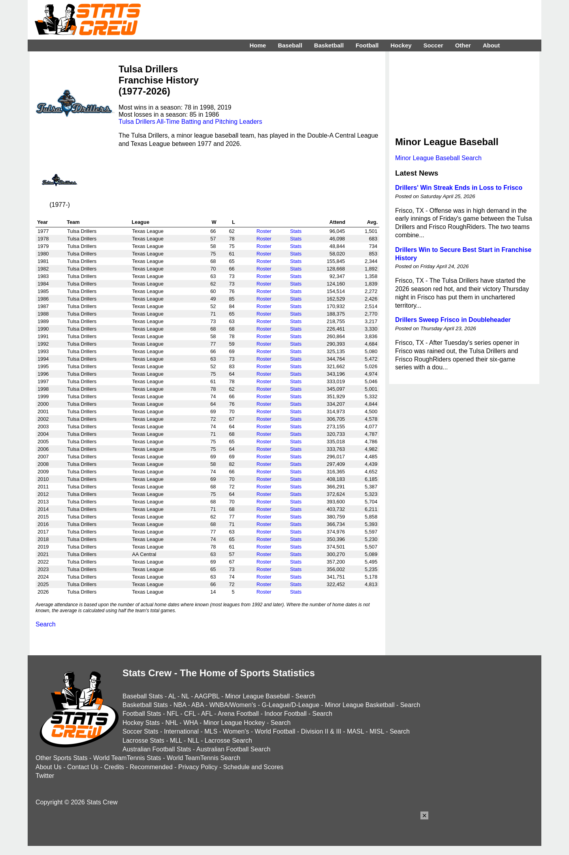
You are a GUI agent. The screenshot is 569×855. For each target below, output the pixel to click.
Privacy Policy (198, 767)
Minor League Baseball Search (438, 158)
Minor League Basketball (359, 705)
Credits (114, 767)
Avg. (372, 222)
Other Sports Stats (62, 758)
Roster (263, 231)
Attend (337, 222)
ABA (197, 705)
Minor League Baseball (257, 696)
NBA (179, 705)
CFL (190, 713)
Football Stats (141, 713)
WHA (190, 722)
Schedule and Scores (253, 767)
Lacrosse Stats (143, 740)
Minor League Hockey (234, 722)
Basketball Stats (145, 705)
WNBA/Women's (232, 705)
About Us (49, 767)
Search (46, 624)
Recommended (151, 767)
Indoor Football (285, 713)
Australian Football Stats (156, 749)
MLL (176, 740)
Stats (295, 231)
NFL (173, 713)
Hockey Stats (141, 722)
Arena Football (238, 713)
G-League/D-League (290, 705)
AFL (207, 713)
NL (185, 696)
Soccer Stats (140, 731)
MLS (210, 731)
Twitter (45, 775)
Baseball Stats (142, 696)
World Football (274, 731)
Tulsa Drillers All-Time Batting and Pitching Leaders (190, 121)
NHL (171, 722)
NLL (193, 740)
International (181, 731)
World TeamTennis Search (203, 758)
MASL (355, 731)
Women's (236, 731)
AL (172, 696)
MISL (376, 731)
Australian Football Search (233, 749)
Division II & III (321, 731)
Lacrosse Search (228, 740)
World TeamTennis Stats (127, 758)
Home (257, 45)
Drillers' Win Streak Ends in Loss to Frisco (458, 187)
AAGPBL (206, 696)
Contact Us (82, 767)
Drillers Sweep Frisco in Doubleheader (453, 319)
